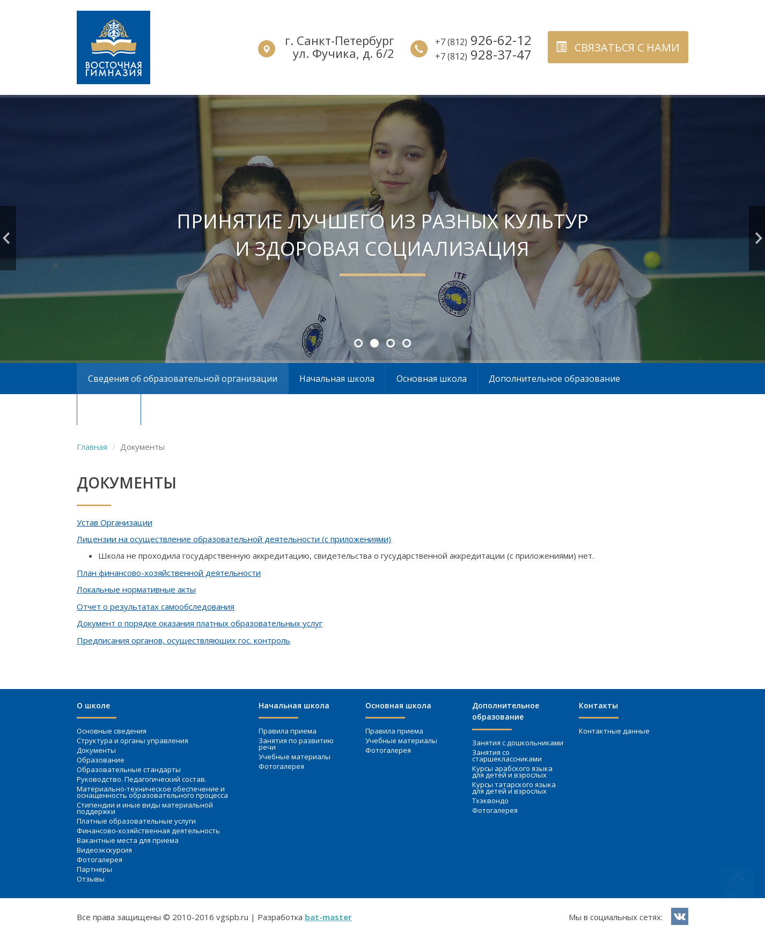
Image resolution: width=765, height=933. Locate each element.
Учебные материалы (294, 756)
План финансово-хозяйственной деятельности (169, 572)
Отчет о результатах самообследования (155, 606)
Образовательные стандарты (129, 769)
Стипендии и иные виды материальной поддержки (145, 808)
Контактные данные (614, 731)
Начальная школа (336, 378)
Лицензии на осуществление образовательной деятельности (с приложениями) (234, 539)
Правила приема (288, 731)
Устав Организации (114, 522)
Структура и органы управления (132, 740)
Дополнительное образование (554, 378)
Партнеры (94, 869)
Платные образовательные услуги (136, 821)
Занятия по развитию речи (296, 744)
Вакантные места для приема (128, 840)
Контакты (109, 410)
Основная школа (431, 378)
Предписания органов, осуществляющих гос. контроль (183, 640)
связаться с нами (618, 47)
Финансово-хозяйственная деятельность (148, 830)
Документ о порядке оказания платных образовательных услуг (199, 623)
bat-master (328, 917)
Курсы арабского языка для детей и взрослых (512, 772)
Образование (100, 760)
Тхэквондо (490, 800)
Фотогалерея (99, 859)
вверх (738, 893)
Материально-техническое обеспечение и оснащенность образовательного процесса (152, 792)
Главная (92, 446)
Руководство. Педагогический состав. (142, 779)
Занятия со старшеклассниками (507, 755)
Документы (96, 750)
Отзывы (91, 879)
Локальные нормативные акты (136, 589)
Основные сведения (111, 731)
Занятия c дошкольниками (517, 742)
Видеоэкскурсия (104, 850)
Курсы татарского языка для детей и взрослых (514, 788)
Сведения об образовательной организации (182, 378)
